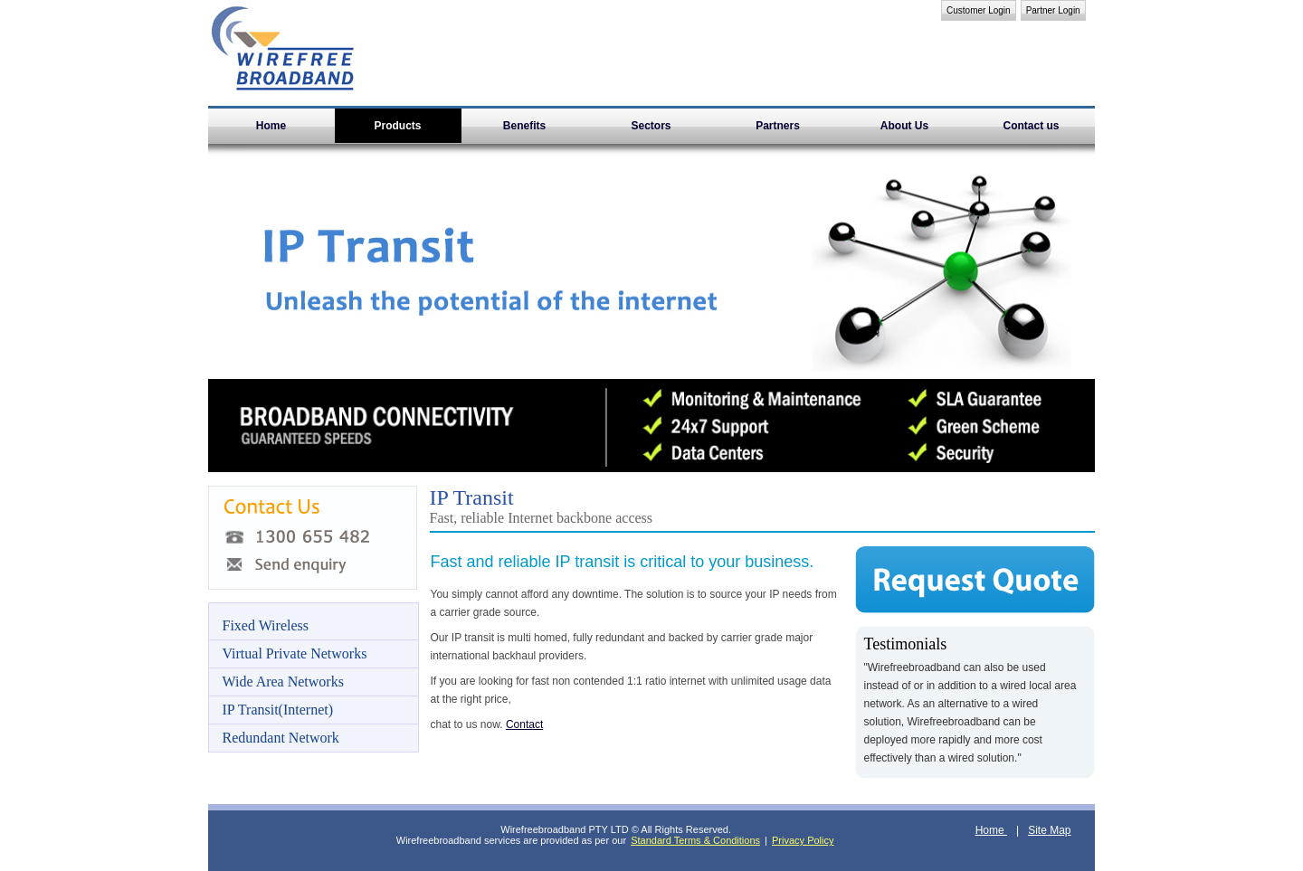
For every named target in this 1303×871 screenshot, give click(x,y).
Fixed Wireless (266, 625)
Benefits (524, 125)
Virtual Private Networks (295, 653)
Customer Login (978, 10)
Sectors (651, 125)
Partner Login (1053, 10)
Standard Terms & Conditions (695, 840)
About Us (904, 125)
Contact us (1031, 125)
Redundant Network (281, 737)
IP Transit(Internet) (278, 709)
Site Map (1049, 830)
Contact (524, 724)
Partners (778, 125)
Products (397, 125)
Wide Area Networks (283, 681)
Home (271, 125)
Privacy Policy (802, 840)
